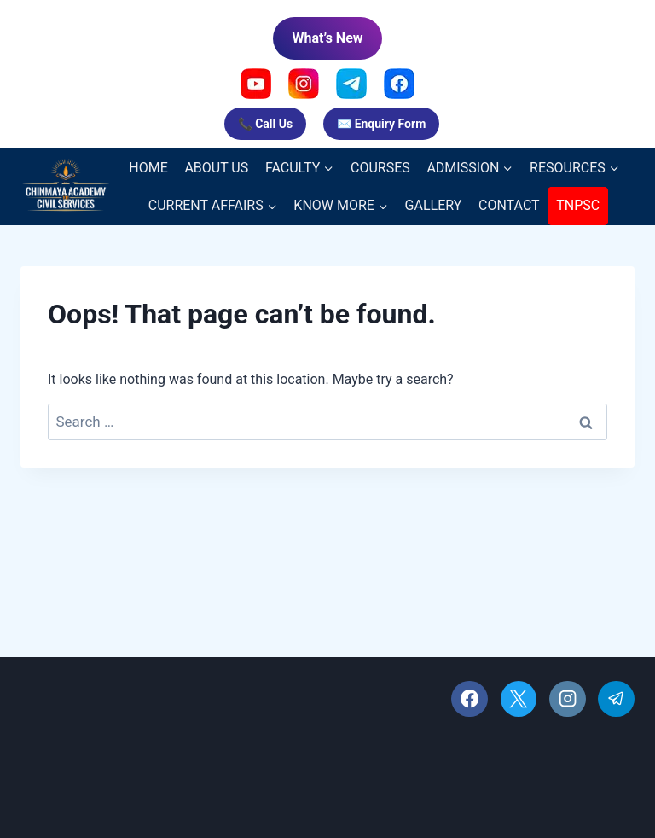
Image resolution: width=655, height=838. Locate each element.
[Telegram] (616, 699)
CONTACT (509, 205)
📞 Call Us (265, 124)
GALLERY (433, 205)
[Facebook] (469, 699)
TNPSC (578, 205)
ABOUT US (216, 168)
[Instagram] (567, 699)
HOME (148, 168)
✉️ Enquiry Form (381, 124)
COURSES (380, 168)
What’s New (327, 38)
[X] (519, 699)
